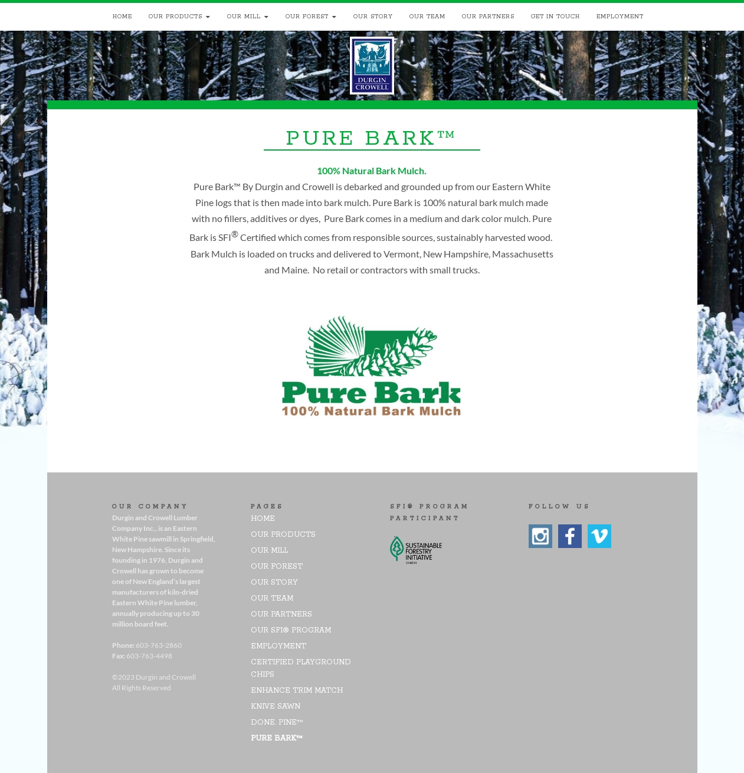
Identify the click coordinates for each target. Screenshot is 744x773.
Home (122, 17)
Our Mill (244, 17)
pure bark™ (277, 738)
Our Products (175, 17)
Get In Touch (555, 17)
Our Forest (307, 17)
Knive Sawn (275, 706)
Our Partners (488, 17)
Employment (620, 17)
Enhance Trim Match (297, 690)
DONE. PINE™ (277, 722)
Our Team (427, 17)
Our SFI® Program (291, 630)
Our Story (373, 17)
